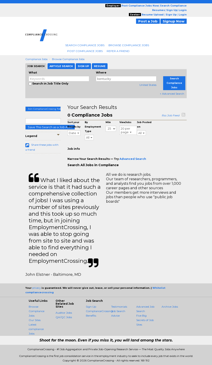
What (33, 72)
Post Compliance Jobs (85, 51)
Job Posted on (144, 124)
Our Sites (35, 320)
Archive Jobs (170, 306)
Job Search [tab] (36, 66)
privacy (36, 287)
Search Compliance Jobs (84, 45)
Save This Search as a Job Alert (50, 127)
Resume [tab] (100, 66)
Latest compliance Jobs (36, 329)
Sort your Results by (73, 124)
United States (147, 85)
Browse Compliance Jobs (128, 45)
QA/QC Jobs (64, 317)
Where (101, 72)
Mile (108, 122)
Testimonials (119, 306)
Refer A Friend (118, 51)
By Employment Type (93, 127)
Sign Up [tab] (83, 66)
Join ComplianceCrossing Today (44, 108)
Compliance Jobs (36, 59)
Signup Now (173, 21)
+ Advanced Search (172, 93)
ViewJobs (125, 122)
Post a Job (148, 21)
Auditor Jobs (64, 312)
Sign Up (91, 306)
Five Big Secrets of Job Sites (145, 320)
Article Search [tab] (61, 66)
